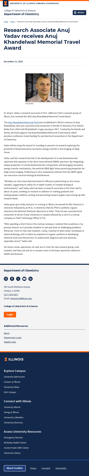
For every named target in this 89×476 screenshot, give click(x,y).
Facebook (12, 279)
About (6, 333)
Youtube (24, 279)
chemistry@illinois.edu (21, 298)
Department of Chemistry (21, 14)
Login (10, 314)
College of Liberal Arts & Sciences (20, 10)
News (13, 21)
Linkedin (30, 279)
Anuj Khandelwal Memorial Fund (23, 122)
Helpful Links (10, 342)
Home (6, 21)
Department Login (12, 337)
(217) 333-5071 (11, 294)
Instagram (6, 279)
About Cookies (15, 468)
